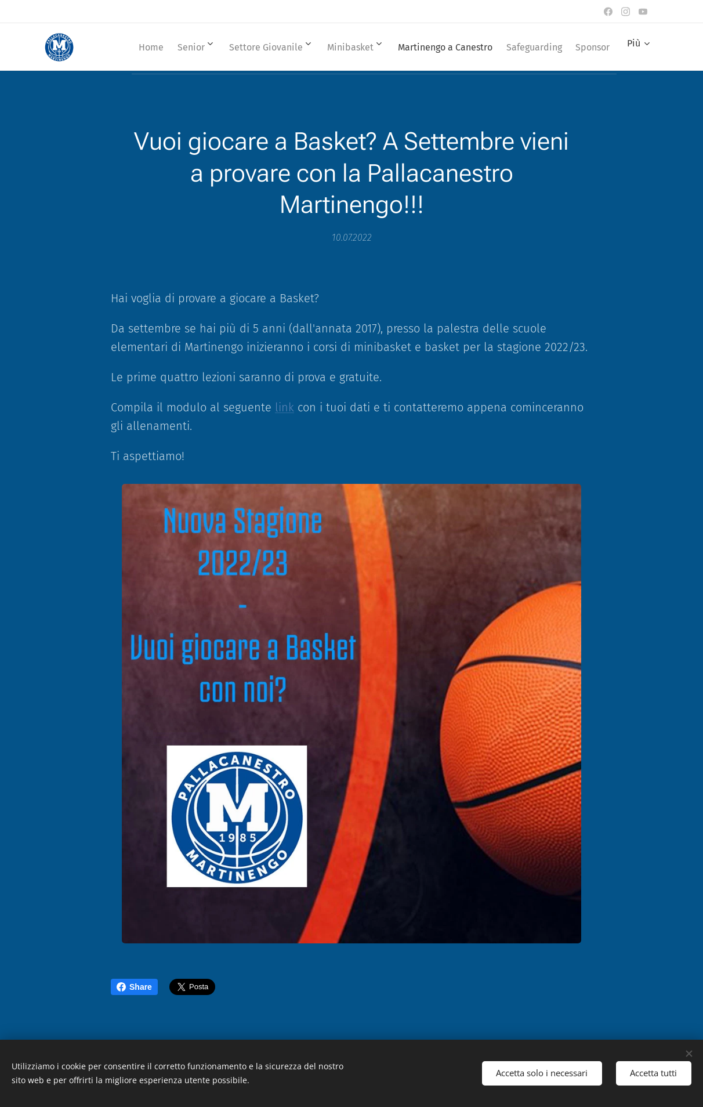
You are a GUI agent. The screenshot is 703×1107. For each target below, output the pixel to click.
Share (134, 987)
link (284, 407)
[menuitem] (167, 47)
